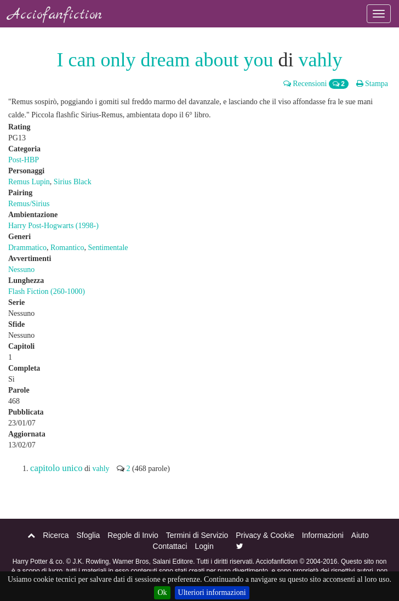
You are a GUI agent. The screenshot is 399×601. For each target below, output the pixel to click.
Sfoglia (88, 535)
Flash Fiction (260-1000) (46, 291)
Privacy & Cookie (265, 535)
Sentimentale (108, 247)
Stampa (372, 84)
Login (204, 546)
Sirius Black (73, 182)
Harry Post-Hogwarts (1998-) (53, 226)
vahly (320, 60)
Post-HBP (23, 160)
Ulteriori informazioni (212, 592)
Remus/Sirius (28, 204)
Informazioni (323, 535)
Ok (162, 592)
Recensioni (305, 84)
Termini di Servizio (197, 535)
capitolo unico (56, 468)
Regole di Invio (132, 535)
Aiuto (360, 535)
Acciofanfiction (55, 15)
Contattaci (170, 546)
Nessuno (21, 269)
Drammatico (27, 247)
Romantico (67, 247)
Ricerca (56, 535)
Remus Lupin (29, 182)
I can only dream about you (165, 60)
